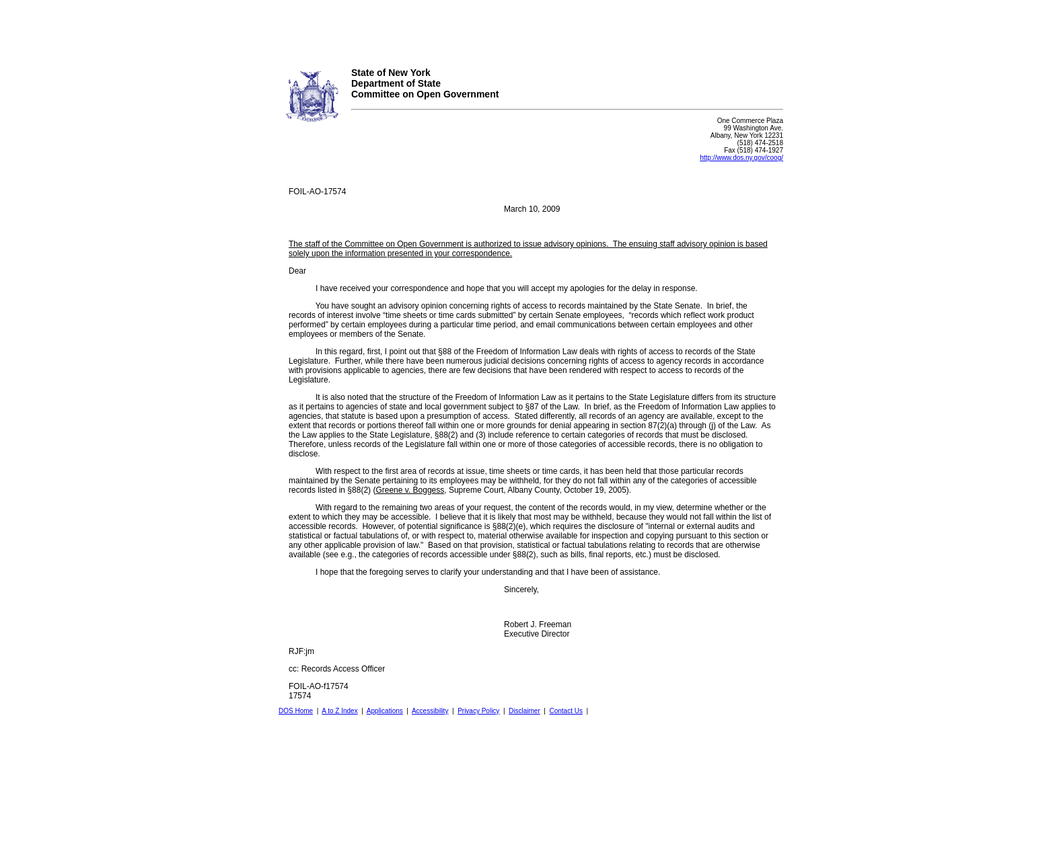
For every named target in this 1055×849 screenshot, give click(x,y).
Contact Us (565, 711)
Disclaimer (524, 711)
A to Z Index (339, 711)
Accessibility (430, 711)
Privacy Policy (478, 711)
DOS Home (296, 711)
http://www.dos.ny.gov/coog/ (741, 157)
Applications (385, 711)
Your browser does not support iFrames (527, 29)
